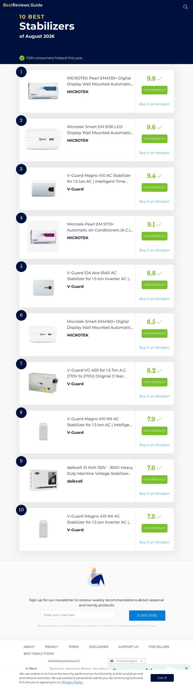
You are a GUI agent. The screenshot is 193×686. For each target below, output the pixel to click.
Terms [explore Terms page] (73, 647)
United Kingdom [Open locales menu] (126, 661)
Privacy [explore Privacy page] (51, 647)
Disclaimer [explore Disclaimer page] (98, 647)
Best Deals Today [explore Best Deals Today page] (39, 653)
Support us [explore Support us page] (128, 647)
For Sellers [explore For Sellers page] (159, 647)
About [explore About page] (29, 647)
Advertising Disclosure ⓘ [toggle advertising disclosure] (64, 661)
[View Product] (96, 91)
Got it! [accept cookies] (162, 678)
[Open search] (185, 7)
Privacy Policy (72, 682)
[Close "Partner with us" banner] (186, 668)
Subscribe (147, 615)
